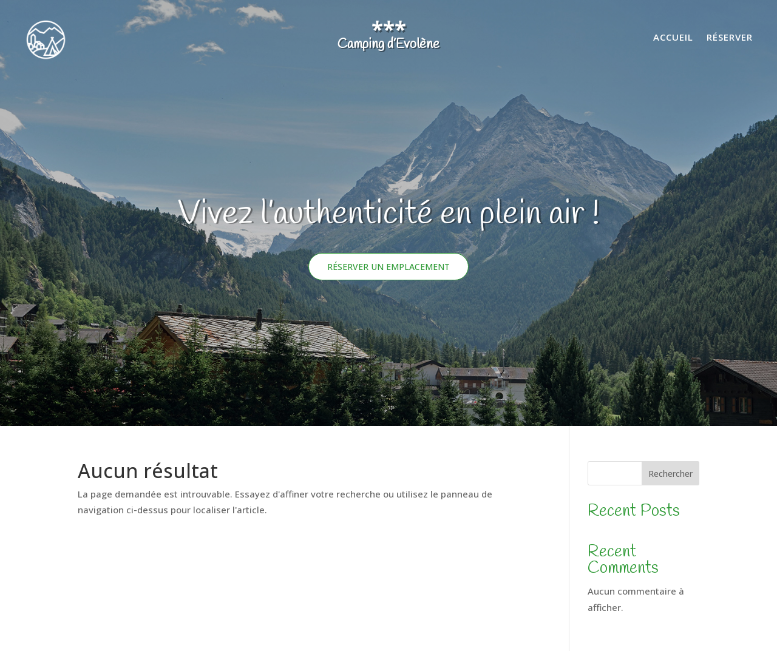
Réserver (730, 38)
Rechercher (670, 473)
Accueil (673, 38)
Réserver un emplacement (388, 266)
